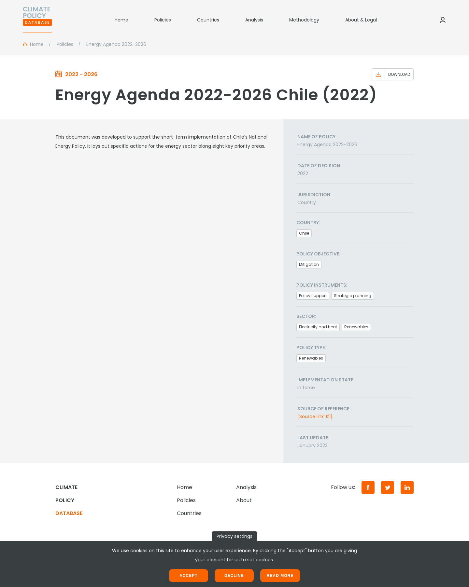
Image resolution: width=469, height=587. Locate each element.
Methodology (304, 20)
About (244, 500)
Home (121, 20)
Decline (234, 575)
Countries (208, 20)
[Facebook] (368, 487)
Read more (280, 575)
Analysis (254, 20)
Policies (162, 20)
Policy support (313, 295)
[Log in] (442, 19)
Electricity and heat (318, 327)
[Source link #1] (315, 416)
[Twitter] (387, 487)
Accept (188, 575)
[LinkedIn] (407, 487)
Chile (304, 233)
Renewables (356, 327)
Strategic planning (352, 295)
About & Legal (361, 20)
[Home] (37, 20)
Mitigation (309, 264)
